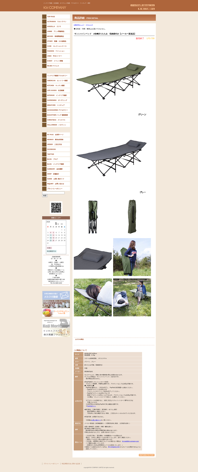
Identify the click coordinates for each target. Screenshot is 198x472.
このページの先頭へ (147, 455)
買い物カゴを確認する (146, 9)
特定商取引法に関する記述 (71, 464)
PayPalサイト (91, 406)
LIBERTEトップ (79, 25)
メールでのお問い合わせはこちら (142, 5)
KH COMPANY (73, 7)
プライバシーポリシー (51, 464)
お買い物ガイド (96, 420)
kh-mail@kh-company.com (130, 441)
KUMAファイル (56, 332)
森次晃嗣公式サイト (56, 323)
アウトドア (89, 25)
